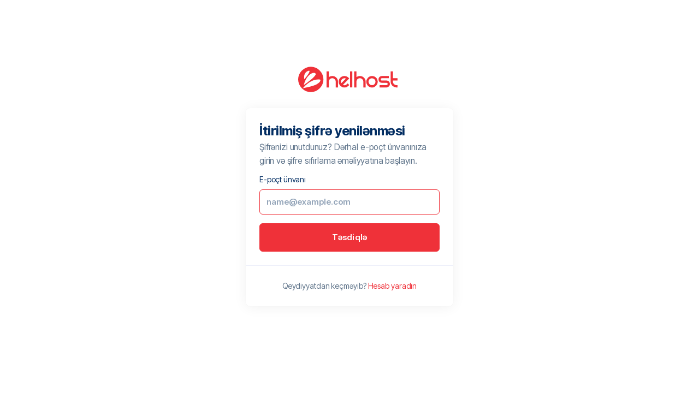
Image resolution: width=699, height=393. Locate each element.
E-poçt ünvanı (282, 179)
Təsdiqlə (350, 237)
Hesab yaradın (392, 285)
